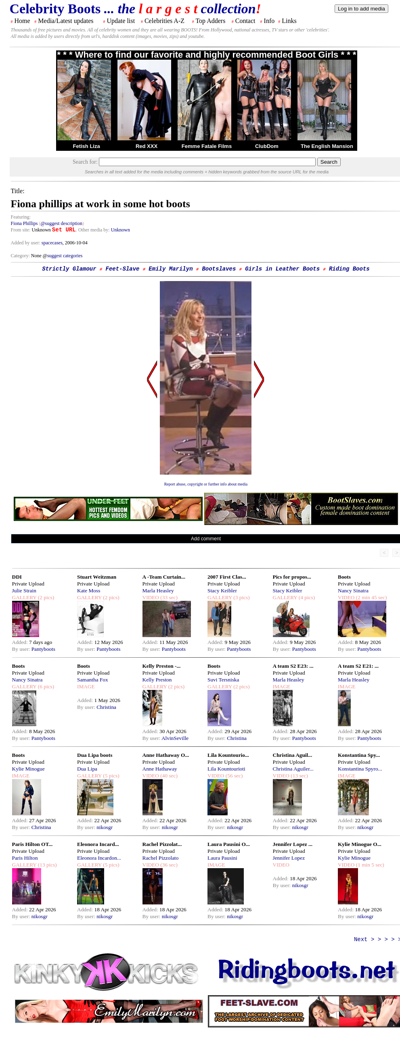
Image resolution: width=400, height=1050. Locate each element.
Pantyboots (43, 649)
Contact (245, 20)
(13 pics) (46, 865)
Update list (121, 20)
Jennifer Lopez (289, 858)
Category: (21, 255)
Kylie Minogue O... (359, 844)
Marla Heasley (158, 591)
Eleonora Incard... (98, 844)
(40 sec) (168, 776)
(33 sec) (168, 597)
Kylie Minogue (28, 769)
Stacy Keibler (222, 591)
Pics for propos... (292, 577)
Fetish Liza (86, 146)
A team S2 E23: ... (293, 666)
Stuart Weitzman (96, 577)
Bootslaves (219, 269)
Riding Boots (349, 269)
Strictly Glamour (69, 269)
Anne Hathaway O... (165, 755)
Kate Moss (88, 591)
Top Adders (210, 20)
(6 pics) (45, 686)
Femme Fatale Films (207, 146)
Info (269, 20)
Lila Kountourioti (226, 769)
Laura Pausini (222, 858)
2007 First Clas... (226, 577)
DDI (17, 577)
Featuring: (21, 217)
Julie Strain (24, 591)
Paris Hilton (25, 858)
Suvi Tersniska (223, 680)
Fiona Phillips (24, 223)
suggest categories (65, 255)
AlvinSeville (174, 738)
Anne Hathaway (159, 769)
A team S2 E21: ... (358, 666)
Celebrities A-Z (164, 20)
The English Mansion (327, 146)
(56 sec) (233, 776)
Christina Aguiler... (293, 769)
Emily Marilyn (171, 269)
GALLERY (24, 597)
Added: (20, 642)
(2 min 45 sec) (370, 597)
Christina (106, 707)
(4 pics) (306, 597)
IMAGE (86, 686)
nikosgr (104, 827)
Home (22, 20)
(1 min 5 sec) (369, 865)
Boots (344, 577)
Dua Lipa (87, 769)
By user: (21, 649)
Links (289, 20)
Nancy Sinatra (353, 591)
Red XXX (146, 146)
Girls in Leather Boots (282, 269)
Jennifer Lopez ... (293, 844)
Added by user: (26, 243)
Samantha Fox (92, 680)
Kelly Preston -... (161, 666)
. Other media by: (93, 230)
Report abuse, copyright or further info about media (206, 484)
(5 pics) (110, 776)
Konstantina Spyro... (360, 769)
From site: (21, 230)
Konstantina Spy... (359, 755)
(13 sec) (298, 776)
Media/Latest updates (65, 20)
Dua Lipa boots (94, 755)
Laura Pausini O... (228, 844)
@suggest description (61, 223)
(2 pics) (45, 597)
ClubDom (267, 146)
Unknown (120, 230)
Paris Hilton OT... (32, 844)
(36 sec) (168, 865)
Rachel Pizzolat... (162, 844)
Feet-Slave (122, 269)
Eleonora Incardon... (99, 858)
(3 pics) (241, 597)
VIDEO (150, 597)
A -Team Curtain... (164, 577)
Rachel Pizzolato (160, 858)
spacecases (52, 243)
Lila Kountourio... (228, 755)
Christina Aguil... (292, 755)
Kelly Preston (157, 680)
